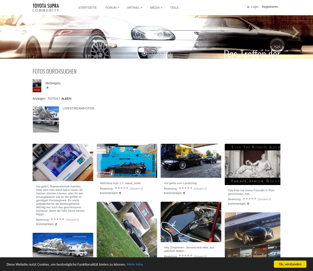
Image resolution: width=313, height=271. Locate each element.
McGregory (53, 83)
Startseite (87, 7)
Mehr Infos (135, 264)
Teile (174, 7)
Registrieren (270, 6)
